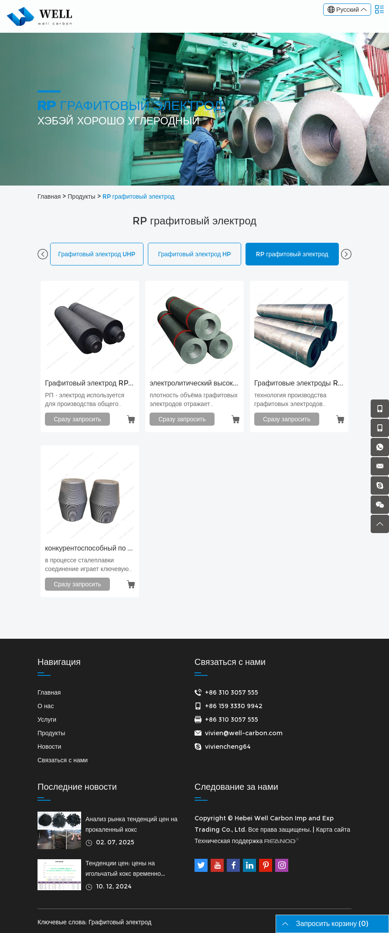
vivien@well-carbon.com (244, 733)
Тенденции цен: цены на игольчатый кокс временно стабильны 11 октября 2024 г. (128, 869)
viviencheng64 (228, 747)
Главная (49, 196)
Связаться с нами (63, 760)
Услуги (47, 719)
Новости (49, 747)
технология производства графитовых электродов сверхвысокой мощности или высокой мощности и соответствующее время (295, 399)
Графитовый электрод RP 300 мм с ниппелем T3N (90, 383)
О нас (46, 706)
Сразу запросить (77, 419)
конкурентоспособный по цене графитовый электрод (90, 548)
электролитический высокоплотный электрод (194, 383)
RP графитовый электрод (138, 196)
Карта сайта (333, 829)
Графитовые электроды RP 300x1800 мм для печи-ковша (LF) (299, 383)
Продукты (81, 196)
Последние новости (77, 787)
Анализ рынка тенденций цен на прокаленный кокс (131, 824)
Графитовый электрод (120, 922)
